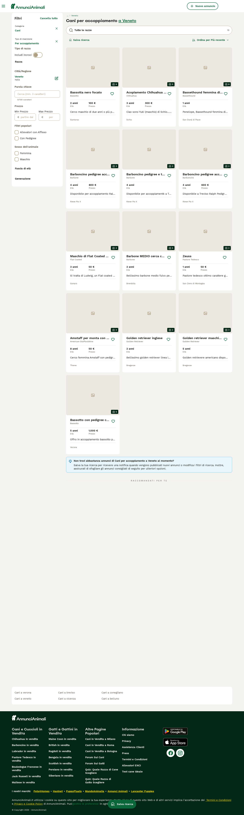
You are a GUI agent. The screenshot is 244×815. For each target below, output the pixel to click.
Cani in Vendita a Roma (99, 745)
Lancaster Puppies (142, 791)
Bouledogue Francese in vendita (27, 768)
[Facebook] (171, 753)
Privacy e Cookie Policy (28, 803)
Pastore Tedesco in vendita (24, 759)
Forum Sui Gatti (95, 763)
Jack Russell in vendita (26, 776)
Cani (18, 33)
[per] (51, 207)
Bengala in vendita (60, 757)
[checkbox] (16, 91)
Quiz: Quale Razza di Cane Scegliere (101, 771)
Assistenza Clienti (133, 747)
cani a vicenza (67, 698)
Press (125, 753)
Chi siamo (128, 735)
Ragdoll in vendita (60, 751)
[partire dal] (27, 207)
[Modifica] (56, 168)
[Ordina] (210, 40)
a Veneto (127, 20)
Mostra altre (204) (46, 153)
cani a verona (23, 692)
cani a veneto (23, 698)
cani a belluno (110, 698)
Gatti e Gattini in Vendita (63, 731)
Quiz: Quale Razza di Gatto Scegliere (98, 781)
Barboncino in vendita (25, 745)
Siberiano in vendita (61, 775)
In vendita (24, 49)
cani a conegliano (112, 692)
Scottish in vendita (60, 763)
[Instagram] (180, 753)
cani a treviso (66, 692)
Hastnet (58, 791)
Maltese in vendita (23, 782)
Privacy (126, 741)
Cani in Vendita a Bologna (101, 751)
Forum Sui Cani (94, 757)
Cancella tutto (49, 18)
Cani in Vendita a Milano (100, 739)
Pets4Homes (41, 791)
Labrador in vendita (24, 751)
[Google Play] (175, 731)
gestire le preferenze (86, 803)
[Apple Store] (175, 742)
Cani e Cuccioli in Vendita (27, 731)
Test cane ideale (132, 771)
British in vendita (59, 745)
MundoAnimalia (94, 791)
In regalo (42, 49)
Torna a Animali (25, 25)
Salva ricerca (79, 40)
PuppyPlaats (74, 791)
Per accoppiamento (30, 57)
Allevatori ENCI (131, 765)
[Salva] (112, 93)
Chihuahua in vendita (25, 739)
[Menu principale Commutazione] (3, 6)
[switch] (38, 70)
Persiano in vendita (61, 769)
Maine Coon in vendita (62, 739)
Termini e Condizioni (134, 759)
